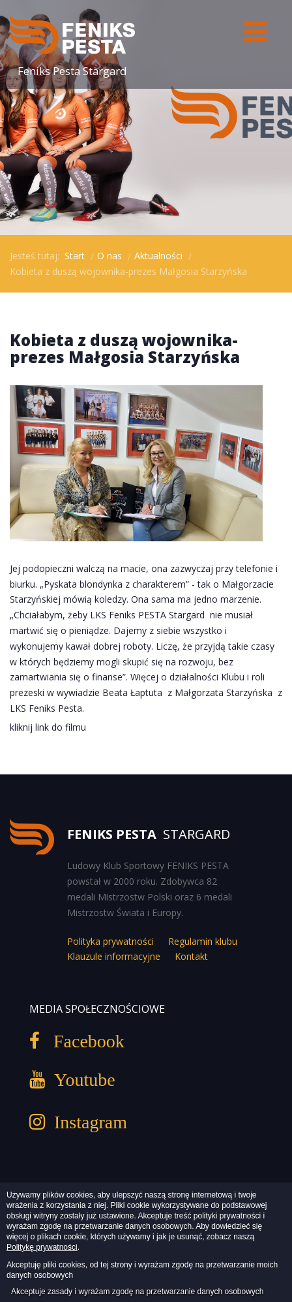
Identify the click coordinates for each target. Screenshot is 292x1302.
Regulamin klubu (202, 941)
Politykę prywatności (42, 1247)
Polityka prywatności (110, 941)
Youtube (80, 1079)
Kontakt (191, 956)
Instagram (86, 1122)
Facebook (82, 1041)
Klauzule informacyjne (113, 956)
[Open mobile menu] (254, 31)
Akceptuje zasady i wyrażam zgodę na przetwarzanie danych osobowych (137, 1291)
